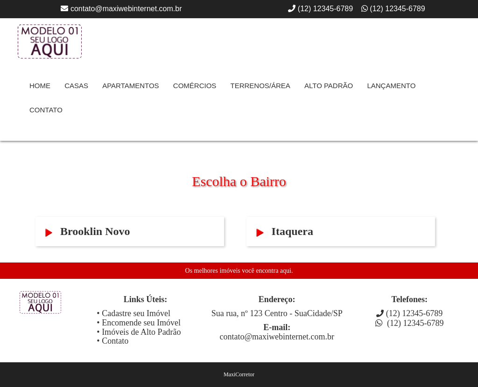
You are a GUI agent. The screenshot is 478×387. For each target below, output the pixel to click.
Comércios (195, 86)
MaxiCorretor (239, 374)
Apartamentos (130, 86)
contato (46, 110)
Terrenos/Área (260, 86)
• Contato (112, 341)
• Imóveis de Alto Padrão (139, 332)
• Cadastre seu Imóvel (133, 313)
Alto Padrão (328, 86)
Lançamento (391, 86)
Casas (76, 86)
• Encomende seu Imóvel (139, 322)
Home (39, 86)
